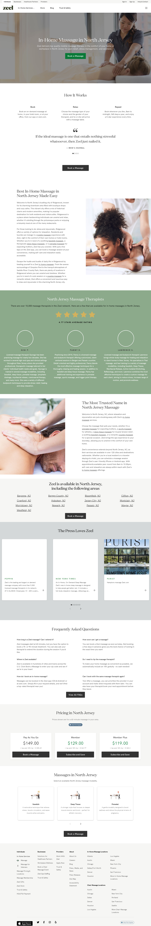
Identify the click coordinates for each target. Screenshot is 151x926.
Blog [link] (52, 8)
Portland (115, 897)
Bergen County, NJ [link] (58, 495)
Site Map (72, 879)
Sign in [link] (124, 2)
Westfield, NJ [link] (24, 510)
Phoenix (113, 868)
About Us (72, 856)
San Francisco (115, 872)
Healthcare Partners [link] (31, 2)
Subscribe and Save (75, 754)
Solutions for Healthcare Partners (45, 857)
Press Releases (74, 875)
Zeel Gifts (20, 882)
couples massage (54, 276)
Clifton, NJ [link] (127, 495)
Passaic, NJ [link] (93, 505)
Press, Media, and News (76, 869)
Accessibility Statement (74, 884)
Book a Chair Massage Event (43, 868)
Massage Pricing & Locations (23, 872)
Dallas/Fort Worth (94, 868)
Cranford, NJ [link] (24, 500)
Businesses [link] (17, 2)
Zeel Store (20, 886)
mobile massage (44, 235)
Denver (90, 872)
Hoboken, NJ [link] (58, 500)
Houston (90, 876)
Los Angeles (114, 856)
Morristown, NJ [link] (24, 505)
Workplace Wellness (45, 863)
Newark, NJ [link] (58, 505)
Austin (89, 860)
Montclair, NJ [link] (127, 500)
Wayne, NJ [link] (127, 505)
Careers (72, 860)
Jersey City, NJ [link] (93, 500)
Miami (112, 860)
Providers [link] (44, 2)
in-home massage (46, 264)
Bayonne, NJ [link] (24, 495)
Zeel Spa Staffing (44, 874)
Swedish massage (55, 241)
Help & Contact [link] (143, 2)
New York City (115, 864)
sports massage (125, 429)
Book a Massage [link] (75, 56)
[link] (8, 8)
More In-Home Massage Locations (119, 877)
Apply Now (60, 863)
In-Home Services (26, 8)
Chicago (90, 864)
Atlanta (90, 856)
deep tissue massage (36, 244)
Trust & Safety (22, 890)
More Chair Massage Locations (119, 910)
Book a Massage (75, 168)
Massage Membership (25, 878)
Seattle (114, 905)
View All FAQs (75, 694)
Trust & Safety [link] (65, 8)
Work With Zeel (60, 857)
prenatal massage (56, 244)
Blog (71, 864)
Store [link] (42, 8)
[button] (73, 153)
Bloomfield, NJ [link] (93, 495)
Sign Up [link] (132, 2)
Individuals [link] (7, 2)
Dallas (89, 897)
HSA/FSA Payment (24, 894)
